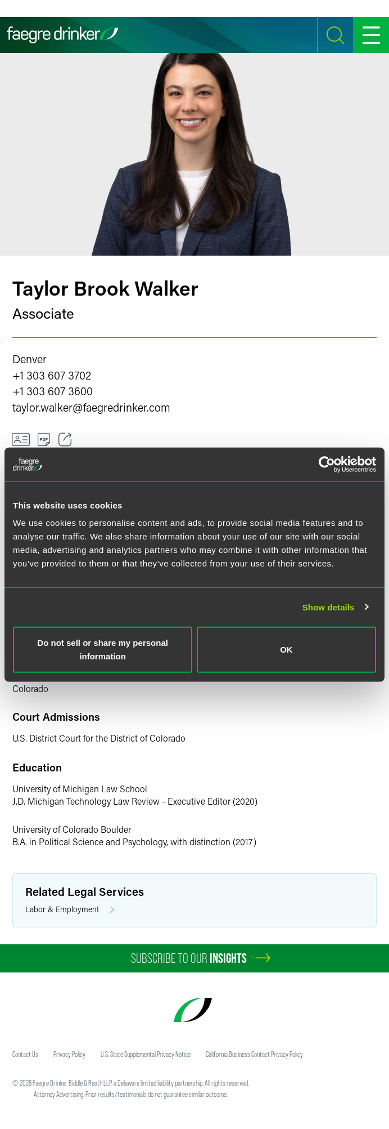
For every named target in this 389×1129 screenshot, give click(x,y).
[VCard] (21, 440)
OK (286, 649)
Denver (29, 358)
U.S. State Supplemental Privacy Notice (146, 1054)
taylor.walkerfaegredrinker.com (91, 407)
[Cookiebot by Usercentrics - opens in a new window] (327, 464)
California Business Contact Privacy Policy (254, 1054)
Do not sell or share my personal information (102, 649)
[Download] (44, 440)
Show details (328, 607)
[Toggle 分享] (65, 439)
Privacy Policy (69, 1054)
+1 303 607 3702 (51, 375)
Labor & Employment (69, 910)
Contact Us (25, 1054)
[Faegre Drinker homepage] (62, 34)
